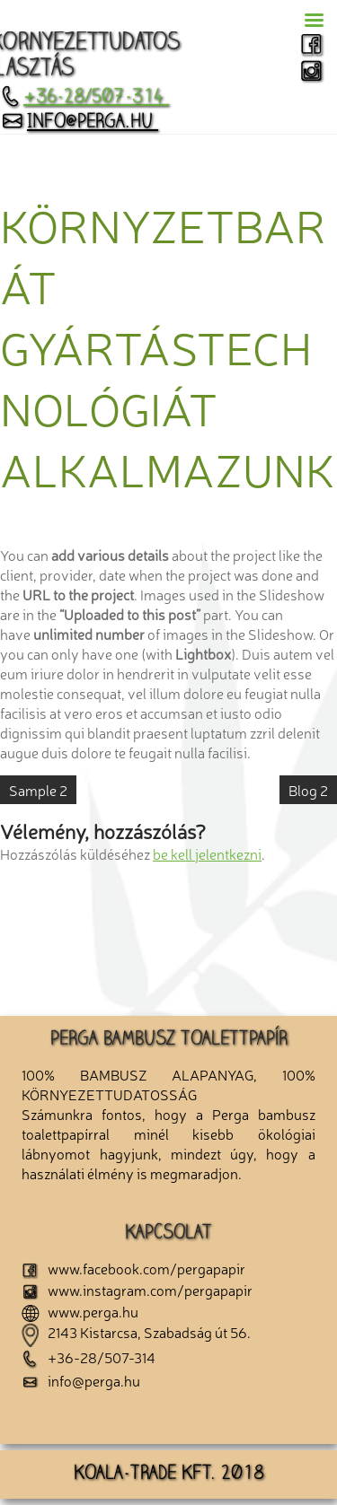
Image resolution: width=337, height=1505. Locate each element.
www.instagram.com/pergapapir (137, 1289)
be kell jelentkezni (207, 853)
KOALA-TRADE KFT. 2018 (169, 1474)
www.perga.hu (80, 1311)
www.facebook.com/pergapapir (133, 1268)
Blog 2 (308, 790)
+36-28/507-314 (84, 98)
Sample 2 (38, 790)
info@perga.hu (79, 123)
